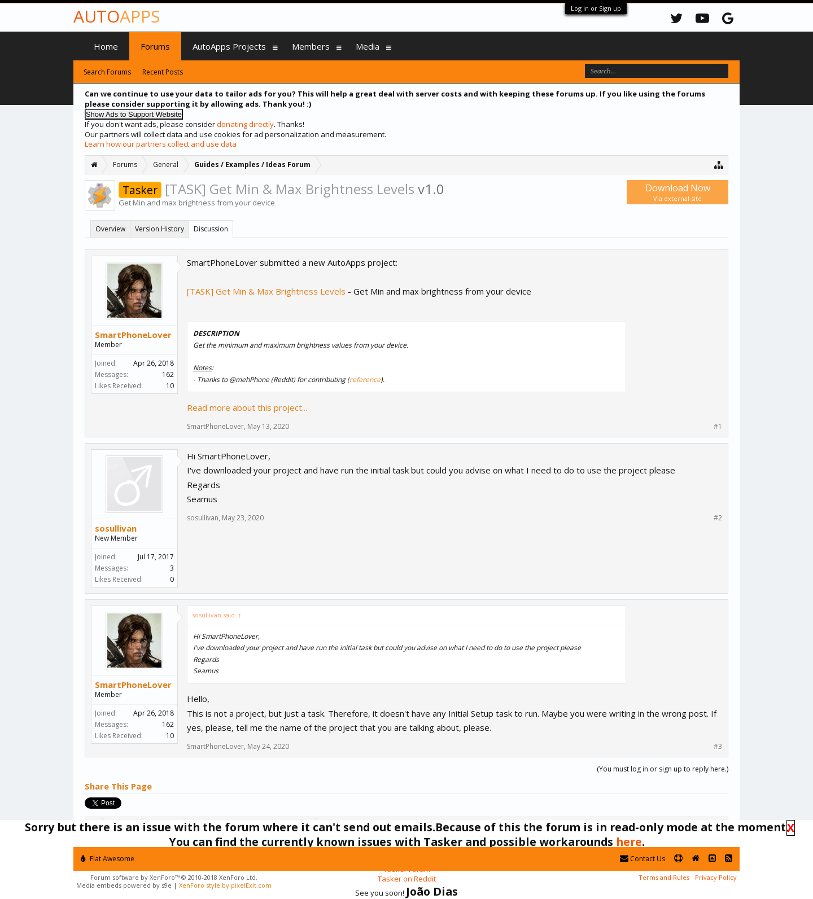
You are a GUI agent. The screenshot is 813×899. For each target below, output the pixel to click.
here (629, 841)
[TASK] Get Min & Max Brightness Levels (266, 291)
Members (311, 46)
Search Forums (107, 72)
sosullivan (116, 528)
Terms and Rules (664, 877)
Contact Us (642, 858)
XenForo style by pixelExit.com (225, 885)
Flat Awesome (107, 858)
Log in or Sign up (596, 8)
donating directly (245, 124)
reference (365, 379)
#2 (718, 518)
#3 (718, 746)
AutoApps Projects (229, 46)
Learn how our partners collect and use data (161, 144)
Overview (110, 229)
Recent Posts (162, 72)
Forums (155, 46)
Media (367, 46)
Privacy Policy (716, 877)
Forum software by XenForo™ (173, 877)
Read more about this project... (247, 407)
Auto (116, 16)
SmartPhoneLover (133, 334)
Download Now (677, 192)
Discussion (211, 229)
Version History (159, 229)
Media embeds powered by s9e (124, 885)
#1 (718, 426)
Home (106, 46)
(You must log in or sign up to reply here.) (662, 769)
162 (168, 374)
